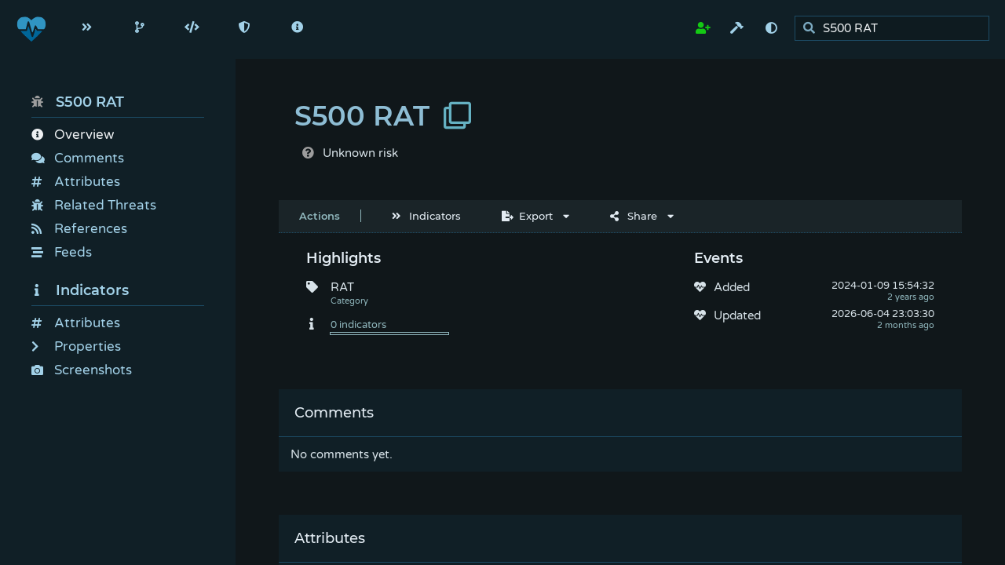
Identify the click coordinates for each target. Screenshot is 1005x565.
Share (633, 216)
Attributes (75, 181)
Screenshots (81, 370)
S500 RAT (77, 102)
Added (732, 287)
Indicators (80, 290)
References (79, 229)
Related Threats (93, 205)
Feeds (61, 252)
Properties (76, 346)
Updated (737, 315)
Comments (77, 158)
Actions (319, 216)
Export (527, 216)
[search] (896, 28)
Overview (72, 134)
